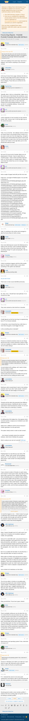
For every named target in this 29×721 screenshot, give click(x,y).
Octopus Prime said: (6, 51)
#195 (27, 338)
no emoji (17, 39)
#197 (27, 384)
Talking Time (4, 714)
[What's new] (24, 1)
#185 (27, 130)
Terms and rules (10, 716)
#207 (27, 638)
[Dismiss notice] (26, 6)
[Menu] (2, 1)
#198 (27, 399)
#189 (27, 242)
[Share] (25, 49)
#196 (27, 355)
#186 (27, 151)
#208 (27, 652)
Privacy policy (18, 716)
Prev (9, 698)
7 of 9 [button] (14, 698)
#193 (27, 304)
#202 (27, 496)
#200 (27, 451)
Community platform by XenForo (12, 719)
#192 (27, 291)
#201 (27, 469)
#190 (27, 260)
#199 (27, 416)
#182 (27, 73)
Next (20, 698)
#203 (27, 529)
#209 (27, 674)
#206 (27, 610)
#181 (27, 48)
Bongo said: (4, 358)
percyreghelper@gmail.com (12, 21)
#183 (27, 91)
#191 (27, 276)
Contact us (3, 716)
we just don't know (5, 278)
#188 (27, 228)
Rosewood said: (5, 499)
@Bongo (23, 440)
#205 (27, 598)
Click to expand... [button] (14, 511)
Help (24, 716)
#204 (27, 578)
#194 (27, 316)
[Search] (27, 1)
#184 (27, 115)
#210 (27, 689)
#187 (27, 171)
